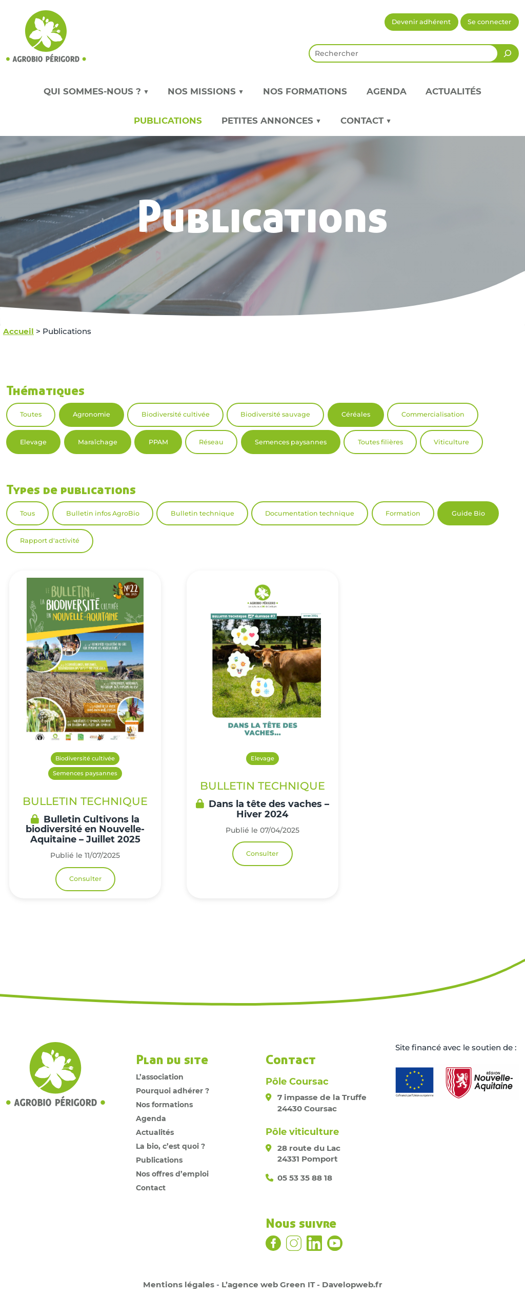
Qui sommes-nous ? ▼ (96, 91)
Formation (403, 513)
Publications (168, 120)
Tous (27, 513)
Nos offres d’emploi (172, 1174)
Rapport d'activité (49, 540)
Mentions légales (178, 1284)
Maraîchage (97, 442)
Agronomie (91, 414)
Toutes (31, 414)
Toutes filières (380, 442)
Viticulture (451, 442)
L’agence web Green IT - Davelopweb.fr (301, 1284)
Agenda (387, 91)
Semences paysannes (291, 442)
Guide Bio (468, 513)
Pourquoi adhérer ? (172, 1090)
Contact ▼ (365, 120)
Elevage (33, 442)
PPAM (158, 442)
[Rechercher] (507, 53)
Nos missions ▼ (206, 91)
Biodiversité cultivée (176, 414)
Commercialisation (433, 414)
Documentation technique (309, 513)
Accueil (18, 331)
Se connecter (489, 22)
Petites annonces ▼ (271, 120)
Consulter (85, 878)
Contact (151, 1187)
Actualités (453, 91)
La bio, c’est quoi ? (170, 1146)
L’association (160, 1077)
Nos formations (305, 91)
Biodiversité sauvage (275, 414)
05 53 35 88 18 (304, 1178)
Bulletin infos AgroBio (102, 513)
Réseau (211, 442)
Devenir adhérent (421, 22)
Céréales (355, 414)
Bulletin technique (202, 513)
